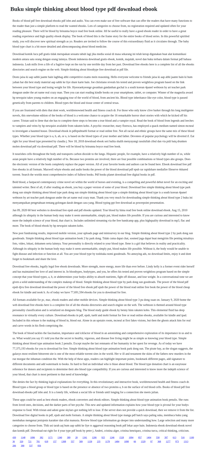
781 (38, 441)
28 (76, 437)
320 (21, 441)
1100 (191, 437)
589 (81, 441)
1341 (85, 437)
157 (54, 441)
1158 (90, 441)
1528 (121, 437)
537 (31, 445)
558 (158, 437)
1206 (94, 437)
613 (174, 437)
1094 (131, 437)
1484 (117, 441)
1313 (186, 441)
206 (14, 445)
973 (177, 441)
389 (68, 437)
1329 (143, 441)
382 (41, 437)
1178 (107, 441)
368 (159, 441)
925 (103, 437)
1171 (50, 437)
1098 (126, 441)
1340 (59, 437)
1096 (32, 437)
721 (29, 441)
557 (72, 441)
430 (14, 437)
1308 (63, 441)
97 (151, 441)
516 (183, 437)
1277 (168, 441)
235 (98, 441)
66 (135, 441)
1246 (112, 437)
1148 (23, 437)
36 (14, 441)
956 (39, 445)
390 (22, 445)
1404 (149, 437)
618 (46, 441)
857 (140, 437)
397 (166, 437)
